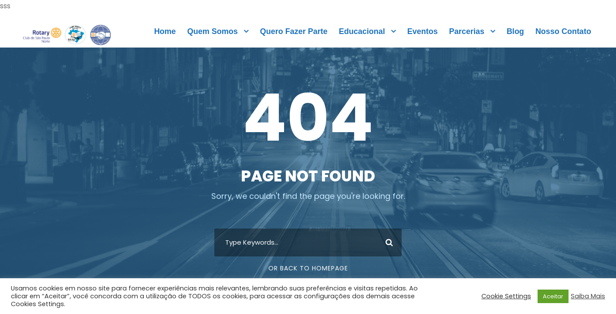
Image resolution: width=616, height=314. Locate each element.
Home (165, 31)
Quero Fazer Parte (294, 31)
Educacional (362, 31)
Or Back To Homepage (308, 268)
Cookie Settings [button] (506, 296)
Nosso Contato (563, 31)
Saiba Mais (588, 296)
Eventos (422, 31)
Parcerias (466, 31)
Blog (515, 31)
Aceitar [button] (553, 296)
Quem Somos (212, 31)
